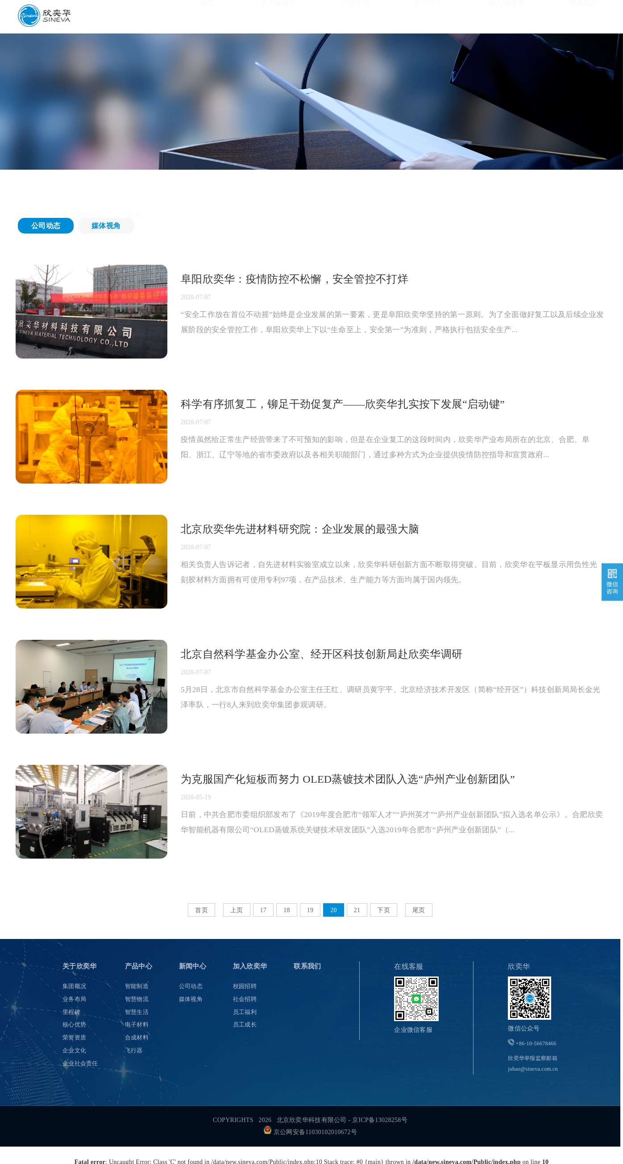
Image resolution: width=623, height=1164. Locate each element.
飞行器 (134, 1050)
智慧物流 (137, 999)
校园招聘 (245, 986)
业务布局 (74, 999)
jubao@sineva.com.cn (533, 1069)
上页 (236, 910)
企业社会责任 (80, 1063)
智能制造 (137, 986)
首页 (208, 16)
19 (310, 910)
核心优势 (74, 1024)
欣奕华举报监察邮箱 (533, 1063)
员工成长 (245, 1024)
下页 (383, 910)
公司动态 (45, 225)
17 (263, 910)
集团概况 (74, 986)
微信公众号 (524, 1028)
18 (286, 910)
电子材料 (137, 1024)
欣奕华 (519, 966)
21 (357, 910)
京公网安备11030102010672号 (310, 1132)
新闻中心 (429, 16)
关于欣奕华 (278, 16)
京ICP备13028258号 (379, 1120)
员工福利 (245, 1012)
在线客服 (408, 966)
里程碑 (71, 1012)
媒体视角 (105, 225)
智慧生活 (137, 1012)
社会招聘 (245, 999)
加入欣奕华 (506, 16)
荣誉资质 (74, 1037)
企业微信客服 (413, 1029)
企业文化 (74, 1050)
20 (333, 910)
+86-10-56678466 (532, 1043)
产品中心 (355, 16)
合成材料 (137, 1037)
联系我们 (583, 16)
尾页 (418, 910)
